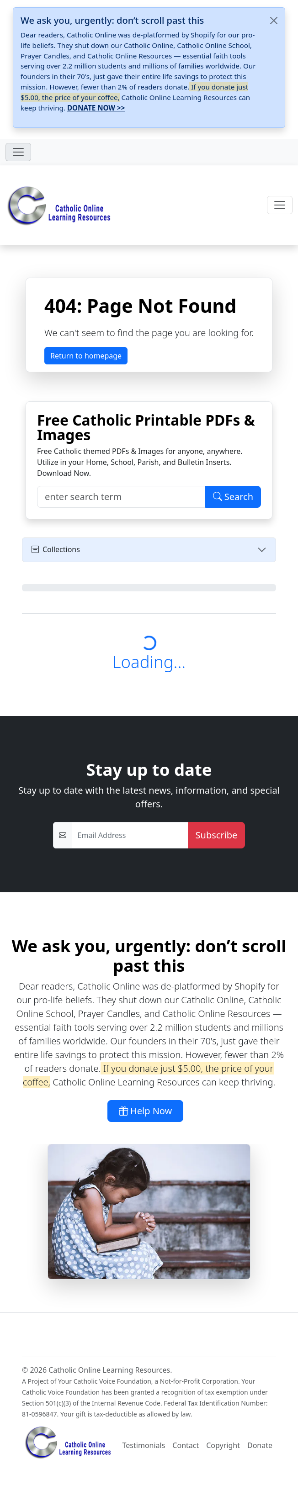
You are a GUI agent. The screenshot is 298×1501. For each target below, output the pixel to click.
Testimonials (143, 1445)
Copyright (223, 1445)
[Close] (274, 20)
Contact (185, 1445)
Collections (56, 549)
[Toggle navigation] (18, 152)
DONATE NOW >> (96, 107)
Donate (259, 1445)
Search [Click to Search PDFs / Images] (233, 496)
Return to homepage (86, 356)
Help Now (145, 1111)
